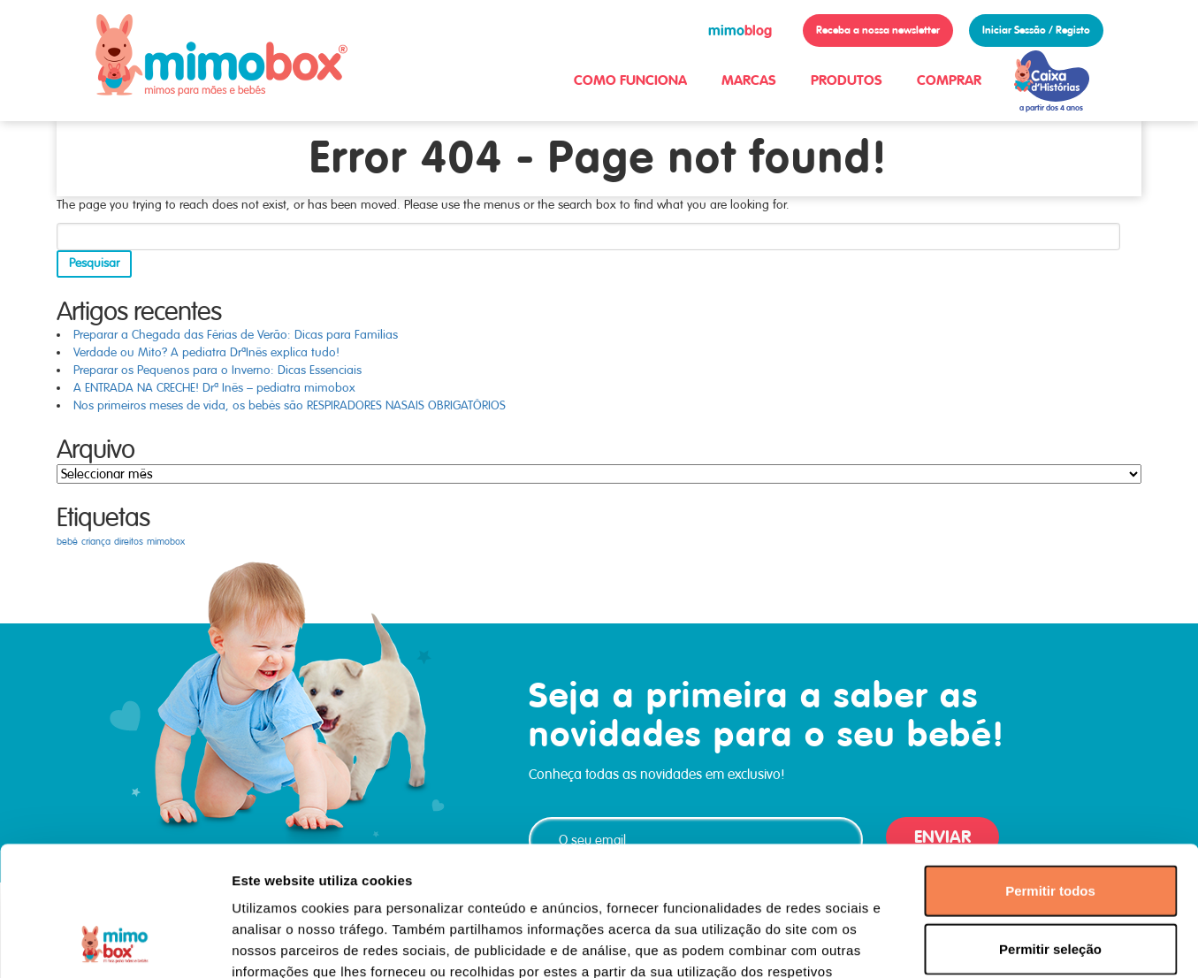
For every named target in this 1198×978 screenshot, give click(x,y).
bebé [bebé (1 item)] (67, 541)
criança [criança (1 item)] (96, 541)
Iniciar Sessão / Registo (1036, 30)
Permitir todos (1050, 768)
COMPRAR (949, 80)
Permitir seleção (1050, 827)
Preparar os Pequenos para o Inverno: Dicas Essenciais (217, 370)
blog (740, 30)
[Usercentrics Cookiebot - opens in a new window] (114, 943)
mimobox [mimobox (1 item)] (166, 541)
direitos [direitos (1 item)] (128, 541)
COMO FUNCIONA (630, 80)
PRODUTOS (846, 80)
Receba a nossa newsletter (878, 30)
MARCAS (748, 80)
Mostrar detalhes (971, 943)
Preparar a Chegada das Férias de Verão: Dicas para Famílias (235, 334)
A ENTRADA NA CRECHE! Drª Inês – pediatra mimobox (214, 387)
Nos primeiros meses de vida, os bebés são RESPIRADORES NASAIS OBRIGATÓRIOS (289, 405)
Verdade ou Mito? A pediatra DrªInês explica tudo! (206, 352)
